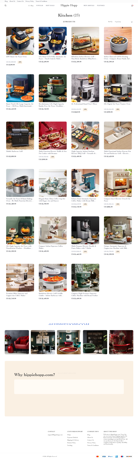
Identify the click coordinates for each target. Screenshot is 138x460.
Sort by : (110, 21)
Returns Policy (71, 443)
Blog (6, 1)
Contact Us (20, 1)
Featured (101, 5)
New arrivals (89, 5)
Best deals (50, 5)
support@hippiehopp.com (55, 435)
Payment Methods (72, 437)
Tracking (69, 445)
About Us (12, 1)
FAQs (69, 435)
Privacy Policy (30, 1)
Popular (39, 5)
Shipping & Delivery (73, 440)
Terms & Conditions (41, 1)
